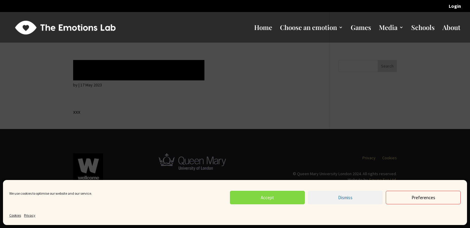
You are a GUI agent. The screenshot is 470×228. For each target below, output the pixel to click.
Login (455, 6)
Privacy (29, 215)
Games (361, 28)
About (451, 28)
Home (263, 28)
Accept (267, 197)
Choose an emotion (308, 28)
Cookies (15, 215)
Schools (423, 28)
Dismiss (345, 197)
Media (388, 28)
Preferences (423, 197)
